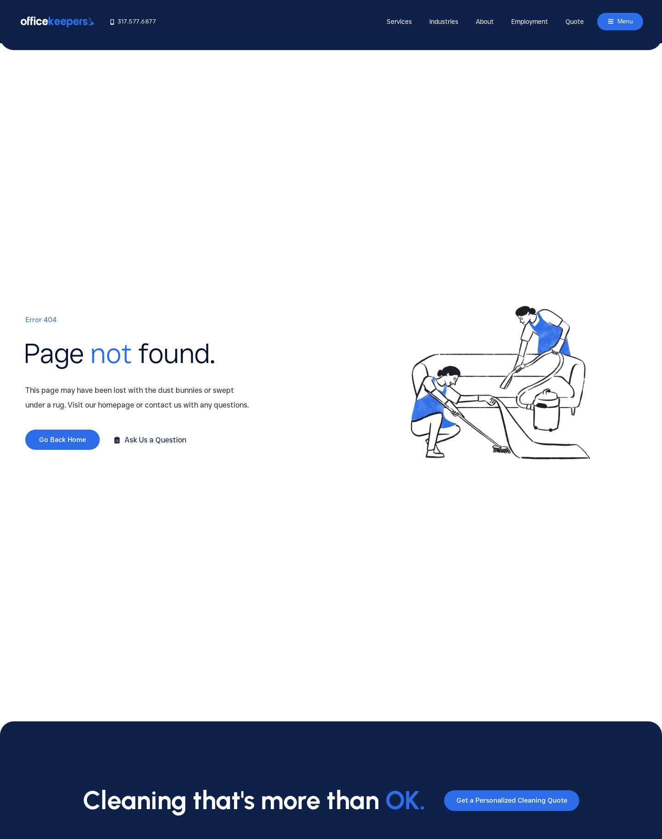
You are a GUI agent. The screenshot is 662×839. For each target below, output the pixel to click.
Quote (571, 21)
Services (395, 21)
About (481, 21)
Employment (526, 21)
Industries (440, 21)
